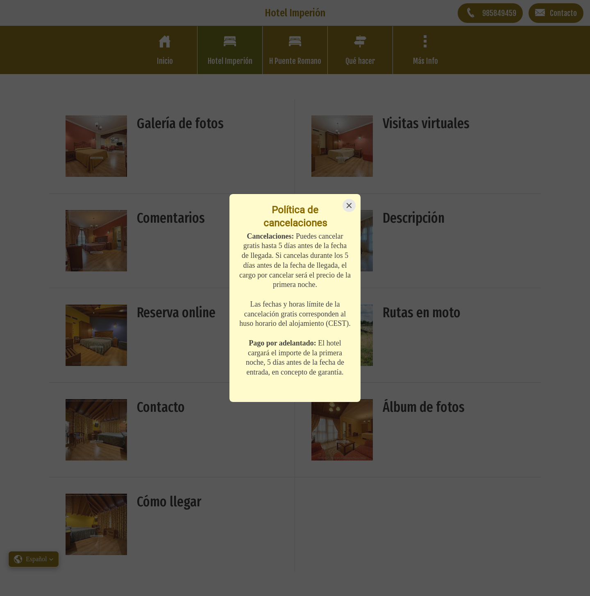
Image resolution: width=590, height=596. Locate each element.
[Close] (349, 205)
